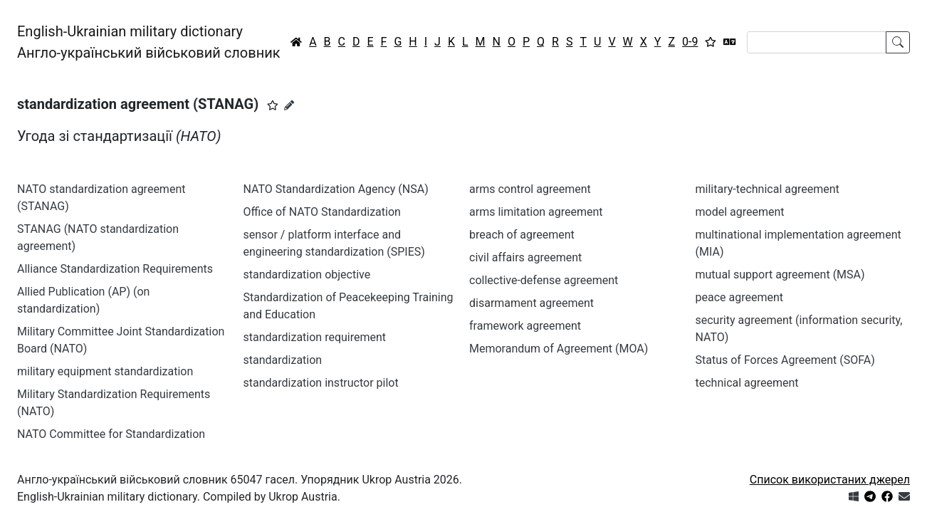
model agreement (740, 212)
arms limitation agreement (536, 212)
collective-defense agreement (543, 280)
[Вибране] (710, 42)
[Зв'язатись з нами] (904, 496)
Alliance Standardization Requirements (115, 269)
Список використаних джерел (830, 479)
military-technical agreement (767, 189)
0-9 (690, 41)
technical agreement (747, 383)
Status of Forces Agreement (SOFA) (785, 360)
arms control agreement (530, 189)
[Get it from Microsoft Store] (854, 496)
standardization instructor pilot (321, 383)
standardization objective (307, 274)
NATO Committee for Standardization (111, 434)
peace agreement (740, 297)
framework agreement (525, 326)
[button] (272, 105)
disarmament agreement (531, 303)
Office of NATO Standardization (322, 212)
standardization (283, 360)
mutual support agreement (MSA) (780, 274)
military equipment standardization (105, 371)
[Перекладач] (730, 42)
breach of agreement (522, 234)
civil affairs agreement (525, 257)
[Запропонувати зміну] (289, 105)
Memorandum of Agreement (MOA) (558, 348)
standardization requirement (315, 337)
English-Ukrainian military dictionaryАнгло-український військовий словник (149, 42)
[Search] (816, 42)
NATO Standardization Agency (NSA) (336, 189)
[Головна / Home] (296, 42)
